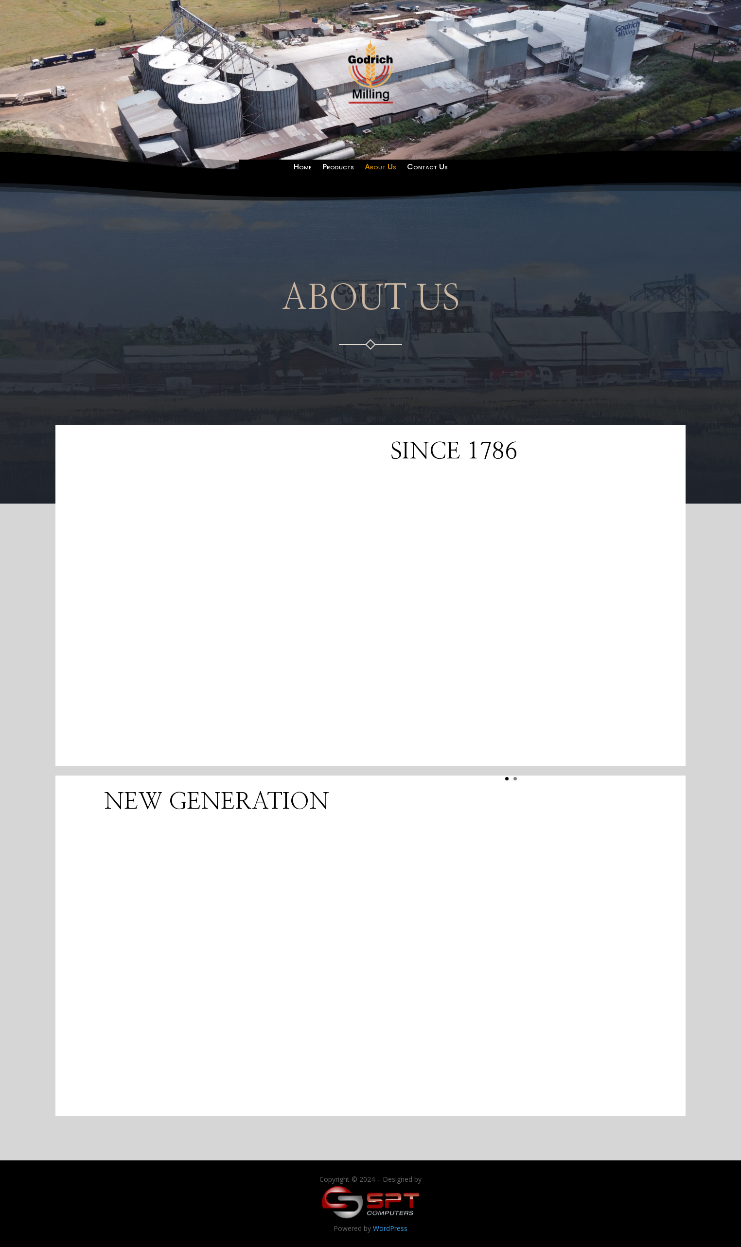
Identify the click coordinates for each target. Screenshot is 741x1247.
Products (338, 167)
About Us (380, 167)
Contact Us (427, 167)
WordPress (390, 1228)
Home (303, 167)
